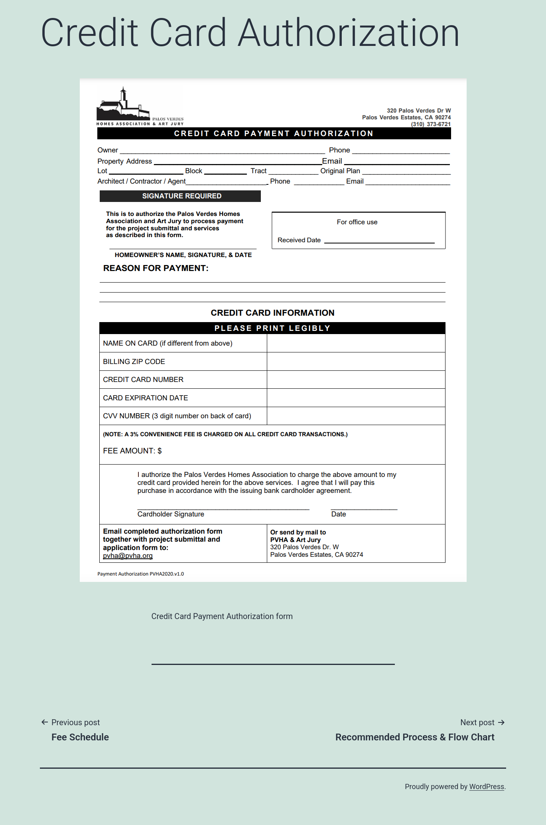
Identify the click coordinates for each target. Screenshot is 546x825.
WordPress (486, 786)
